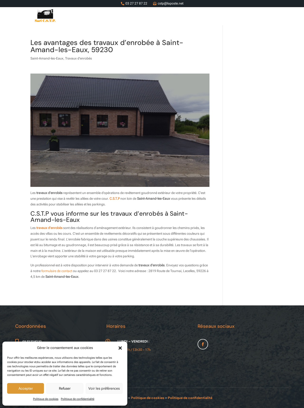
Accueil (137, 16)
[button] (120, 348)
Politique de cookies (45, 399)
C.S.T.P (114, 198)
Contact (266, 16)
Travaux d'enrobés (78, 58)
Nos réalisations (239, 16)
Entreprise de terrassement (194, 16)
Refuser (65, 388)
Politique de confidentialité (77, 399)
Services (156, 16)
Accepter (26, 388)
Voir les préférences (104, 388)
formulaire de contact (56, 271)
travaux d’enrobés (49, 228)
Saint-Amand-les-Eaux (46, 58)
